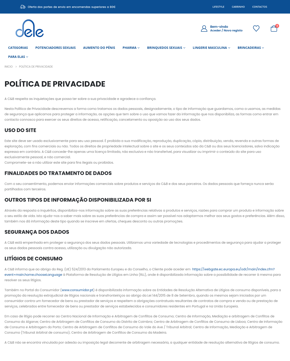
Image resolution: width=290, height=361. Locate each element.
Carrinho (238, 6)
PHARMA (129, 47)
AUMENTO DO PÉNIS (99, 47)
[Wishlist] (256, 28)
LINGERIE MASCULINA (210, 47)
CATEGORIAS (18, 47)
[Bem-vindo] (221, 28)
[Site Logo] (29, 28)
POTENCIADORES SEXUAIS (55, 47)
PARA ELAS (16, 56)
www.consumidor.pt (77, 290)
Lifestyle (218, 6)
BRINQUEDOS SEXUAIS (164, 47)
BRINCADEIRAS (249, 47)
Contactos (259, 6)
